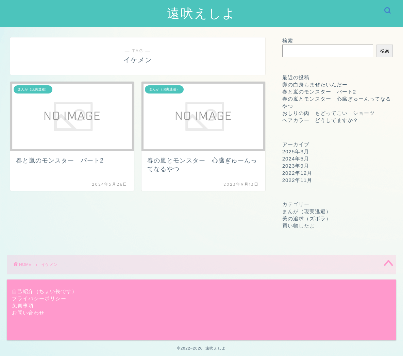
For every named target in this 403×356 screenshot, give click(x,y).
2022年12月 (297, 173)
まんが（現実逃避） (306, 211)
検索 (287, 41)
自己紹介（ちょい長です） (44, 291)
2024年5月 (295, 159)
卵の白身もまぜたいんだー (315, 84)
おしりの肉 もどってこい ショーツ (328, 113)
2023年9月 (295, 166)
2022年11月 (297, 180)
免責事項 (23, 305)
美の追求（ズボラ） (306, 218)
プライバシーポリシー (39, 298)
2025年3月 (295, 151)
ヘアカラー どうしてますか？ (320, 120)
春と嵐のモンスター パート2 (319, 92)
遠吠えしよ (201, 13)
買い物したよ (298, 225)
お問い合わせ (28, 313)
